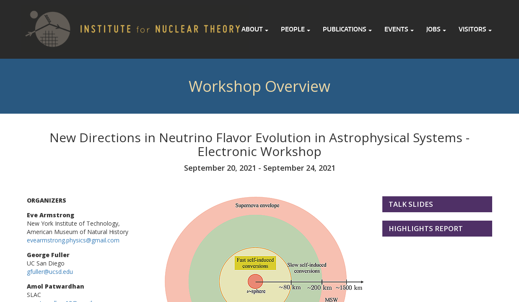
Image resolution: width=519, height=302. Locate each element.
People (295, 29)
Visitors (475, 29)
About (254, 29)
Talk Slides (411, 204)
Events (399, 29)
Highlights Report (426, 228)
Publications (347, 29)
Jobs (436, 29)
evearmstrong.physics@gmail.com (73, 240)
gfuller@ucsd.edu (50, 272)
